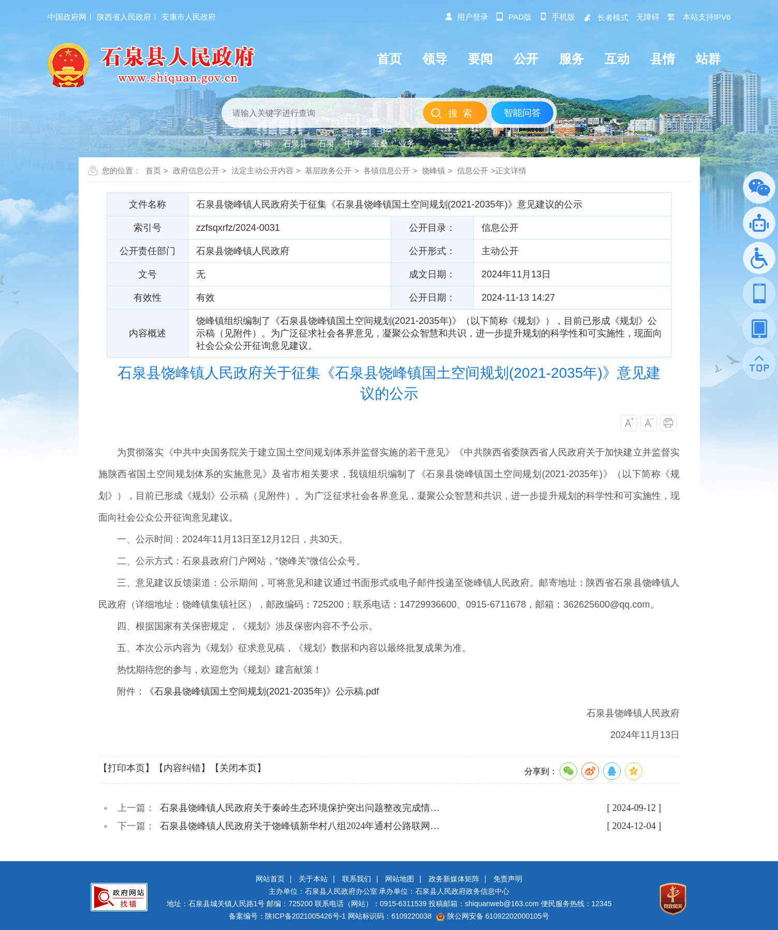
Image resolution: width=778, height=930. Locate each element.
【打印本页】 (126, 768)
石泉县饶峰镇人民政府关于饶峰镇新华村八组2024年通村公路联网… (299, 826)
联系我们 (356, 879)
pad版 (514, 16)
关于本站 (313, 879)
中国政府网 (67, 16)
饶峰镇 (433, 170)
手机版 (557, 16)
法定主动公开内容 (262, 170)
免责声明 (507, 879)
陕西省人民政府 (124, 16)
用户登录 (466, 16)
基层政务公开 (328, 170)
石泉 (326, 143)
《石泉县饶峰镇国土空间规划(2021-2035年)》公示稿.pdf (262, 691)
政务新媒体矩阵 (454, 879)
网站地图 (399, 879)
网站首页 (270, 879)
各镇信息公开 (386, 170)
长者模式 (605, 17)
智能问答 (522, 113)
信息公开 (472, 170)
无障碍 (647, 16)
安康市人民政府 (189, 16)
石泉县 (295, 143)
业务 (407, 143)
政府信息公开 (196, 170)
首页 (153, 170)
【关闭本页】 (238, 768)
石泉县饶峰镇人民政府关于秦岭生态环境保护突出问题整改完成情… (299, 808)
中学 (353, 143)
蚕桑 (380, 143)
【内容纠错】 (182, 768)
